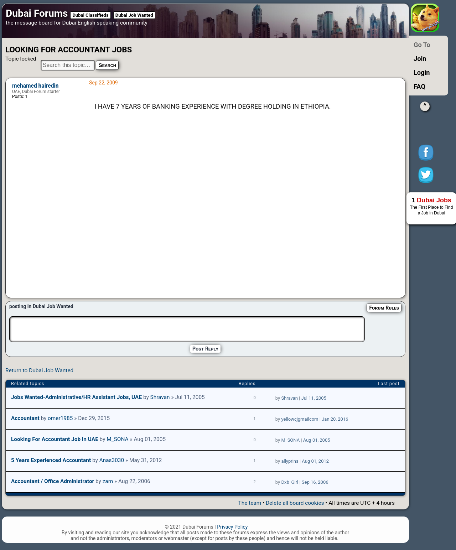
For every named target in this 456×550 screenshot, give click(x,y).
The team (249, 503)
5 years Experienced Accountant (51, 460)
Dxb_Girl (289, 482)
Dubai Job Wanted (134, 15)
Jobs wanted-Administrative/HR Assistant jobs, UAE (76, 397)
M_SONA (117, 439)
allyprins (289, 461)
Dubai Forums (37, 13)
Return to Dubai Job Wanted (39, 370)
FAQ (419, 86)
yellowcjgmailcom (299, 419)
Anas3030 (111, 460)
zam (108, 481)
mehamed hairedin (35, 86)
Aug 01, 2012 (315, 461)
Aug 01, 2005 (316, 440)
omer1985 (60, 418)
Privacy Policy (232, 527)
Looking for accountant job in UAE (54, 439)
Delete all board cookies (295, 503)
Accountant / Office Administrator (52, 481)
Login (422, 72)
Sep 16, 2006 (315, 482)
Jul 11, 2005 (313, 398)
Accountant (25, 418)
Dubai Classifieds (90, 15)
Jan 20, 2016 (335, 419)
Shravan (160, 397)
